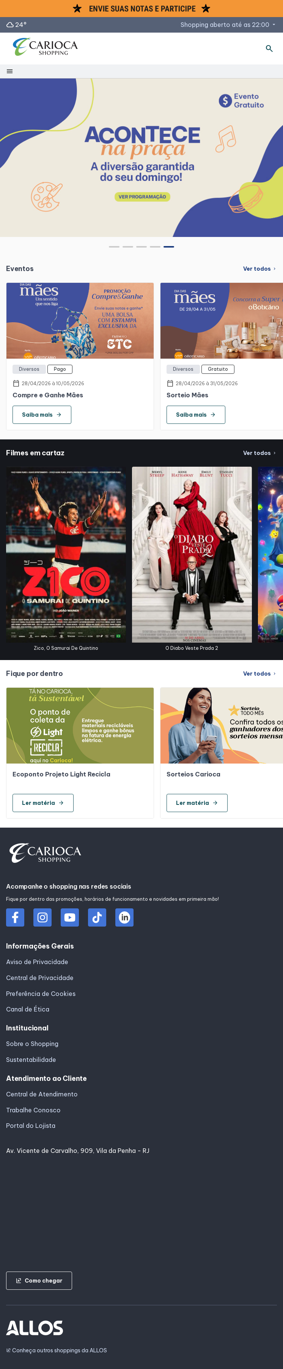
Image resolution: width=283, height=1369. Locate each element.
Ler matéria (43, 803)
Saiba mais (42, 415)
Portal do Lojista (30, 1125)
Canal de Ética (27, 1009)
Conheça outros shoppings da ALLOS (56, 1350)
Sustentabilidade (31, 1059)
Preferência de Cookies (40, 993)
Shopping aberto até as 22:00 (229, 24)
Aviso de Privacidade (37, 962)
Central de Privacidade (40, 978)
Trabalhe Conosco (33, 1110)
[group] (141, 157)
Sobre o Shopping (32, 1044)
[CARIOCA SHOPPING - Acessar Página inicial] (45, 48)
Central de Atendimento (42, 1094)
